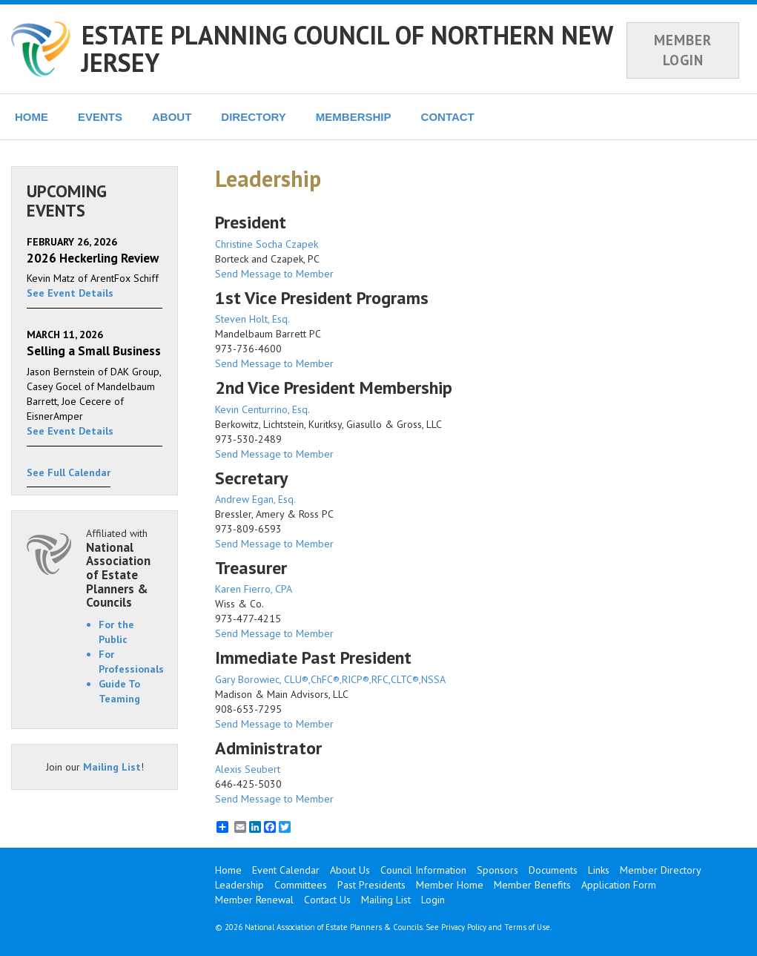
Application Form (618, 884)
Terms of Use (527, 927)
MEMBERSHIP (353, 117)
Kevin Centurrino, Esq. (262, 409)
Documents (553, 870)
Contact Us (327, 899)
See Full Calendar (68, 472)
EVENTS (100, 117)
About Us (350, 870)
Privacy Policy (463, 927)
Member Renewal (254, 899)
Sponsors (497, 870)
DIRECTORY (253, 117)
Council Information (423, 870)
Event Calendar (286, 870)
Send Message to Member (274, 273)
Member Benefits (532, 884)
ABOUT (171, 117)
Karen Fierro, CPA (253, 589)
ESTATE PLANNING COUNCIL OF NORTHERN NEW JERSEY (347, 49)
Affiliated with (124, 568)
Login (433, 899)
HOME (31, 117)
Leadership (239, 884)
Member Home (449, 884)
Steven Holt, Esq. (252, 319)
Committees (300, 884)
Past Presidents (371, 884)
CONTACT (448, 117)
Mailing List (112, 767)
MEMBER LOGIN (683, 50)
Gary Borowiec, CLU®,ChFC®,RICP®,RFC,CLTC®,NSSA (330, 679)
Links (598, 870)
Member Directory (660, 870)
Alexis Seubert (247, 769)
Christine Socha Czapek (266, 244)
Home (228, 870)
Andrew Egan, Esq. (255, 499)
